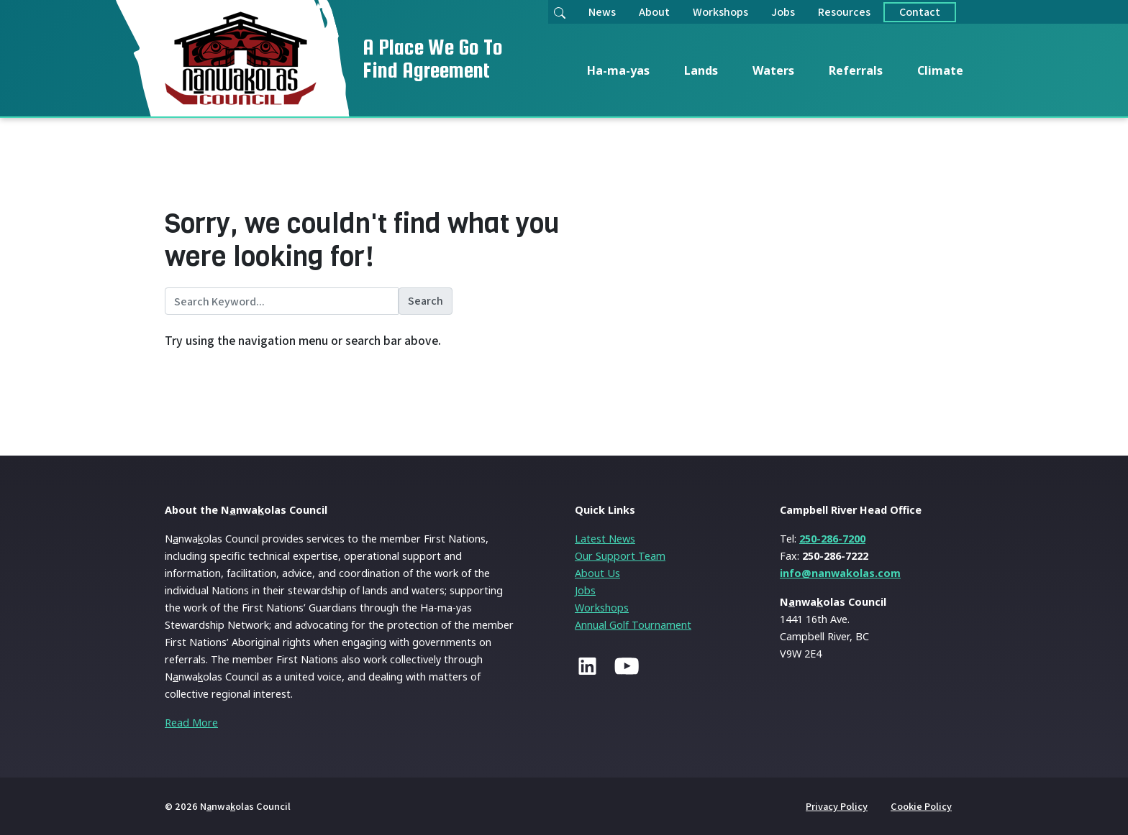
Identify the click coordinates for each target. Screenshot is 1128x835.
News (602, 11)
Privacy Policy (837, 806)
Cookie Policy (921, 806)
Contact (919, 11)
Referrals (856, 70)
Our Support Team (620, 556)
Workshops (720, 11)
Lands (701, 70)
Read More (191, 722)
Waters (773, 70)
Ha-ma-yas (618, 70)
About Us (597, 573)
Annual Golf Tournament (633, 625)
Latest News (605, 538)
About (654, 11)
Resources (844, 11)
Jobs (783, 11)
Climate (940, 70)
